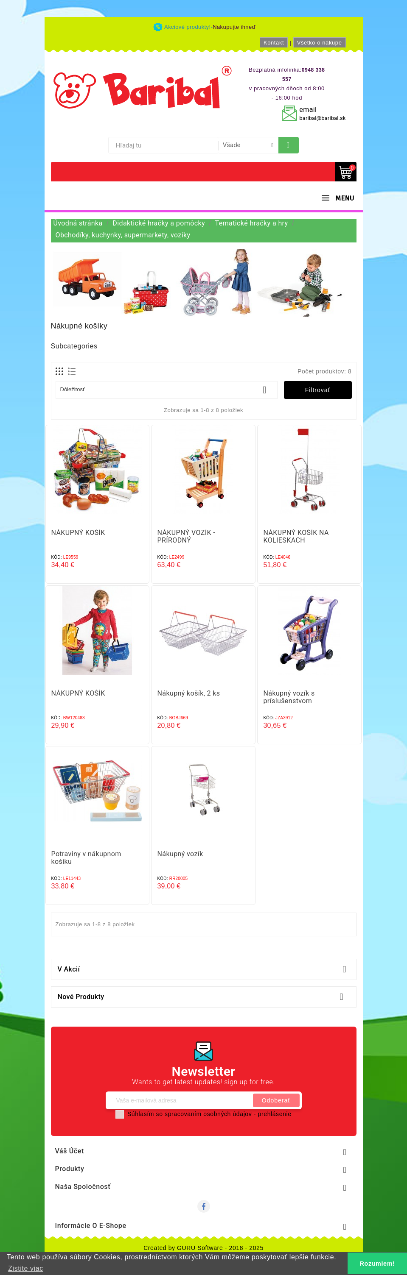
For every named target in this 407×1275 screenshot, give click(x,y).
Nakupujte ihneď (234, 27)
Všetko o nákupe (319, 42)
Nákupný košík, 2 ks (188, 693)
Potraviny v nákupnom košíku (86, 858)
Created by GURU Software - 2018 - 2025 (203, 1247)
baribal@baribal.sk (322, 118)
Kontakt (274, 42)
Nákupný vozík (180, 854)
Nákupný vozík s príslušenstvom (288, 697)
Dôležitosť (166, 389)
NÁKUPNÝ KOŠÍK (78, 533)
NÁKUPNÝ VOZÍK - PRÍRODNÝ (186, 536)
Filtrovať (318, 390)
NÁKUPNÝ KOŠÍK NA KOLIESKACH (295, 536)
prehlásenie (275, 1114)
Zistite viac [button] (25, 1268)
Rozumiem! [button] (377, 1263)
